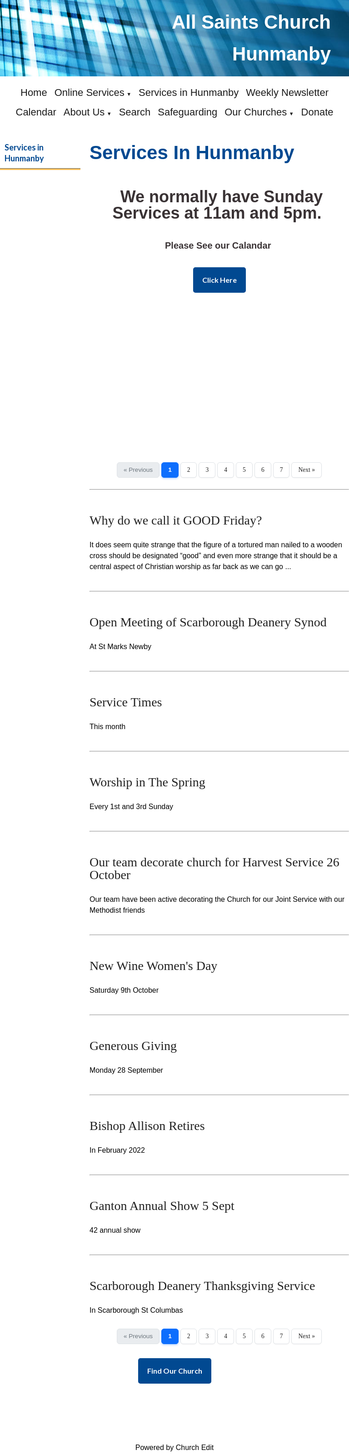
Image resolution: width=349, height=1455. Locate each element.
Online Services (90, 92)
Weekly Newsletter (287, 92)
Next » (306, 469)
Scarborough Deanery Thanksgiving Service (202, 1286)
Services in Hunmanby (189, 92)
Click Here (219, 279)
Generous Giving (133, 1046)
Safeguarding (187, 112)
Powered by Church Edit (174, 1447)
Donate (317, 112)
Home (33, 92)
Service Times (126, 702)
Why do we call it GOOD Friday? (176, 520)
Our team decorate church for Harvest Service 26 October (214, 868)
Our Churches (255, 112)
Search (135, 112)
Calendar (36, 112)
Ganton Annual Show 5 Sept (162, 1206)
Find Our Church (174, 1370)
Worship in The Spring (147, 782)
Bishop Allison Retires (147, 1126)
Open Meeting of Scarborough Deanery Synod (208, 622)
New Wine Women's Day (153, 966)
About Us (84, 112)
